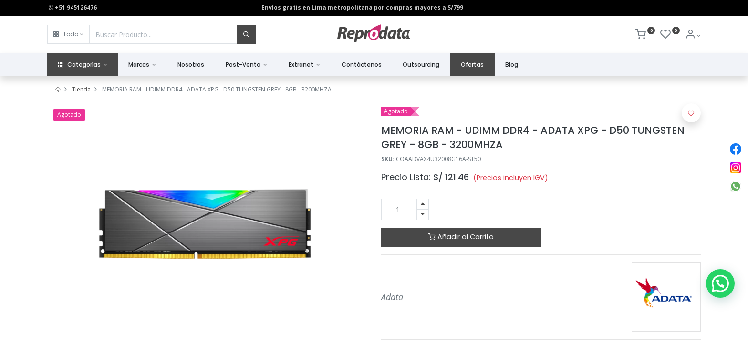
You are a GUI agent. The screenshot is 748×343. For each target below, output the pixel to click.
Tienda (81, 89)
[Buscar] (246, 34)
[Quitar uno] (422, 215)
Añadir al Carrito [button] (461, 237)
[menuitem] (191, 65)
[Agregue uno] (422, 204)
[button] (68, 34)
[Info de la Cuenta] (693, 35)
